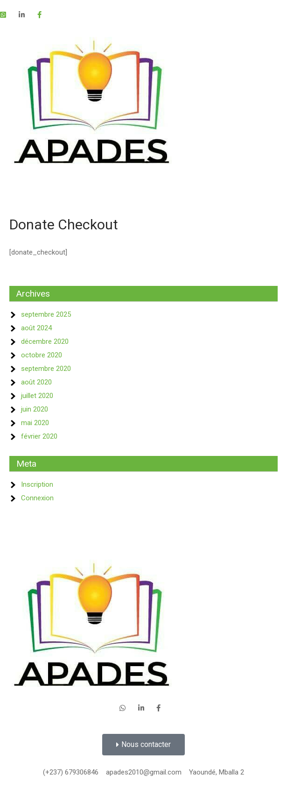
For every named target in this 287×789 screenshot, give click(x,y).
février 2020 (39, 436)
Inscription (37, 484)
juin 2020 (34, 409)
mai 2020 (35, 423)
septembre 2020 (46, 368)
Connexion (37, 498)
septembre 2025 (46, 314)
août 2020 (36, 382)
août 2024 (36, 328)
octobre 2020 (41, 355)
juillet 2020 (37, 395)
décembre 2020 (45, 341)
